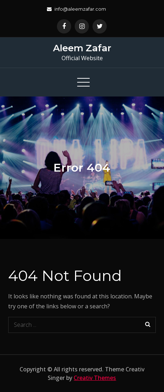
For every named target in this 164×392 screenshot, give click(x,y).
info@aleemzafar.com (76, 9)
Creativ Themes (95, 378)
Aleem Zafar (82, 48)
